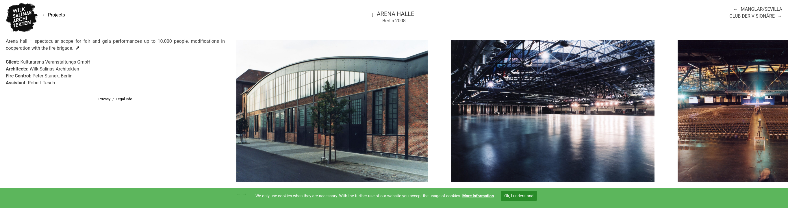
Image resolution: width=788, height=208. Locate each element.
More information (478, 196)
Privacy (104, 99)
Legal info (124, 99)
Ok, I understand (518, 196)
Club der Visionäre (752, 16)
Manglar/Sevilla (761, 9)
